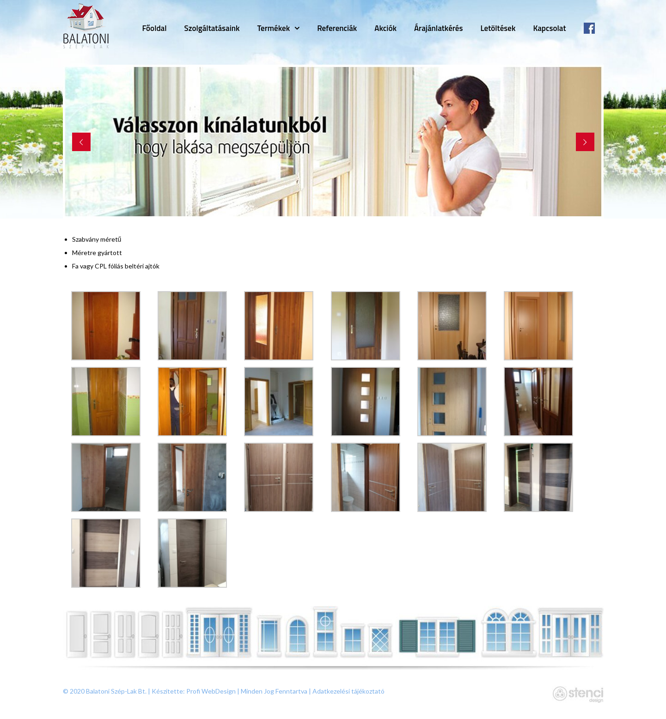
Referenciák (337, 28)
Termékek (273, 28)
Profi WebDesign (211, 691)
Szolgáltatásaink (212, 28)
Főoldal (154, 28)
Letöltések (497, 28)
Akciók (385, 28)
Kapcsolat (549, 28)
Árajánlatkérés (438, 28)
